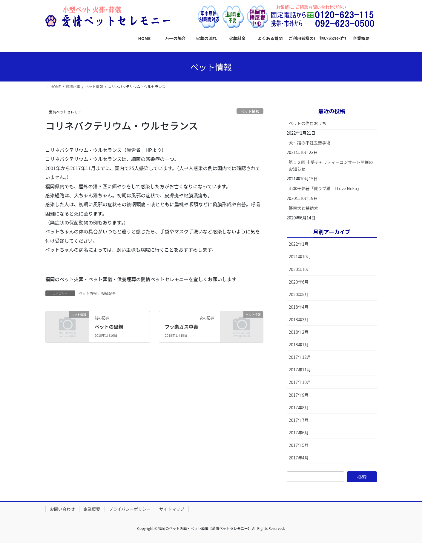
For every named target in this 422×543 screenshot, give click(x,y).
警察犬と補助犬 (303, 208)
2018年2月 (299, 332)
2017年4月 (299, 458)
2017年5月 (299, 445)
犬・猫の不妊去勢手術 (310, 143)
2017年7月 (299, 420)
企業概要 (92, 509)
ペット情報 (250, 111)
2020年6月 (299, 282)
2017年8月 (299, 407)
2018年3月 (299, 319)
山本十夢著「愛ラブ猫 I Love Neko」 (325, 188)
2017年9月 (299, 395)
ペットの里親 (109, 326)
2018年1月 (299, 344)
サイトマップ (171, 509)
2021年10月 (300, 256)
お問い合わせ (62, 509)
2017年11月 (300, 370)
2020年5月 (299, 294)
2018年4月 (299, 307)
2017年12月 (300, 357)
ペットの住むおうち (307, 123)
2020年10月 (300, 269)
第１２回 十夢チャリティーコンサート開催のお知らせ (331, 165)
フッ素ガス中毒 (181, 326)
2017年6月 (299, 433)
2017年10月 (300, 382)
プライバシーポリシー (130, 509)
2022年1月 (299, 244)
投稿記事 (109, 293)
